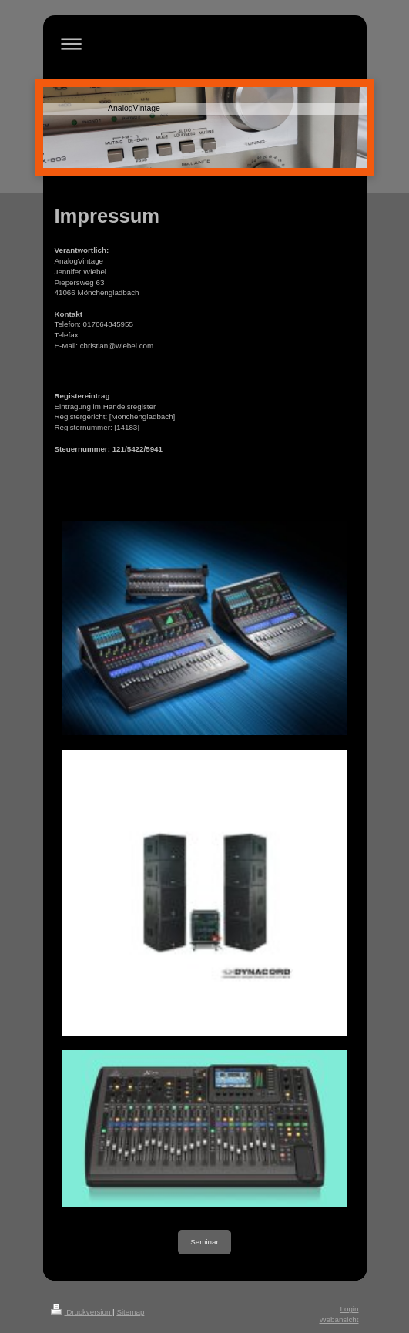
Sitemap (130, 1312)
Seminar (204, 1241)
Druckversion (82, 1312)
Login (349, 1308)
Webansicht (338, 1319)
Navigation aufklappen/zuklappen (205, 43)
